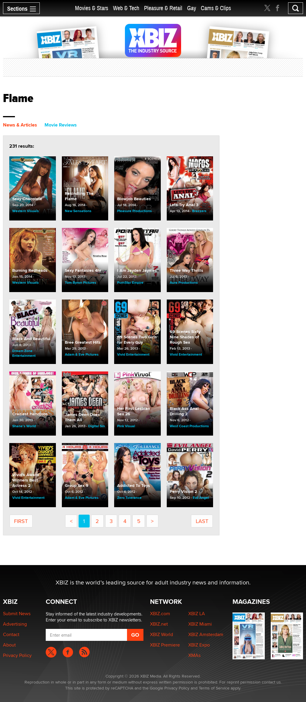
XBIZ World (161, 634)
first (21, 521)
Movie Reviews (61, 124)
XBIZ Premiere (165, 644)
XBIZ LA (196, 613)
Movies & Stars (91, 8)
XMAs (194, 655)
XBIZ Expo (199, 644)
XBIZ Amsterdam (205, 634)
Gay (191, 8)
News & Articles (20, 124)
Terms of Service (214, 688)
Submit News (16, 613)
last (202, 521)
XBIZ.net (159, 624)
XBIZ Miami (200, 624)
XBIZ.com (160, 613)
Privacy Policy (17, 655)
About (9, 644)
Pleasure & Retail (163, 8)
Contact (11, 634)
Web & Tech (126, 8)
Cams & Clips (216, 8)
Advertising (15, 624)
